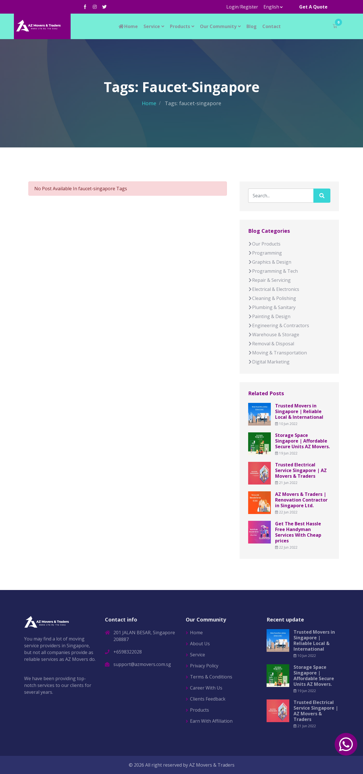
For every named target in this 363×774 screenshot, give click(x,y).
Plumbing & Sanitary (272, 307)
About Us (200, 643)
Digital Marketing (269, 362)
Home (128, 26)
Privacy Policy (204, 666)
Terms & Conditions (211, 677)
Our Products (264, 244)
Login (232, 7)
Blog (251, 26)
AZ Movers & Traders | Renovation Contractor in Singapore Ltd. (301, 500)
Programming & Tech (273, 271)
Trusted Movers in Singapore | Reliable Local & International (299, 411)
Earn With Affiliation (211, 721)
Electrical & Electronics (273, 289)
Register (249, 7)
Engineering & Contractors (278, 325)
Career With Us (206, 688)
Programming (265, 253)
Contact (271, 26)
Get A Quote (313, 7)
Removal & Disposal (271, 344)
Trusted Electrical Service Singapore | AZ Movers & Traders (301, 470)
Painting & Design (269, 316)
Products (180, 26)
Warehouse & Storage (273, 334)
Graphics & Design (269, 262)
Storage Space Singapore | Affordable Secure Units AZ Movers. (302, 441)
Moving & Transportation (277, 353)
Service (151, 26)
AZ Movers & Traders (212, 765)
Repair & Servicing (269, 280)
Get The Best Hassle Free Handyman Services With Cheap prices (298, 532)
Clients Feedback (207, 699)
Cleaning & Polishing (272, 298)
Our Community (218, 26)
